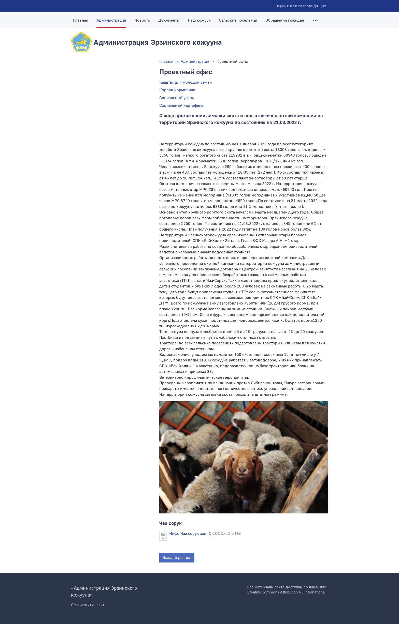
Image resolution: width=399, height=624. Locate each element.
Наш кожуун (199, 20)
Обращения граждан (284, 20)
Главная (80, 20)
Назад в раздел (176, 557)
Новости (142, 20)
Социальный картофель (181, 105)
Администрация (111, 20)
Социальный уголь (176, 97)
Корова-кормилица (177, 90)
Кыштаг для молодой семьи (185, 82)
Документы (169, 20)
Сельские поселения (238, 20)
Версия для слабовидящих (300, 6)
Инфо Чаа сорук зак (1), (205, 533)
